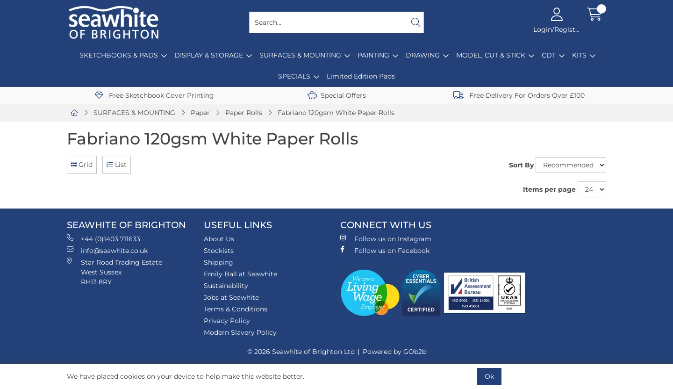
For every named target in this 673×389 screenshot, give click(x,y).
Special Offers (337, 95)
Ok (489, 376)
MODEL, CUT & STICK (490, 55)
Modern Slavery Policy (240, 332)
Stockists (219, 250)
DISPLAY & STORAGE (208, 55)
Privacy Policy (227, 321)
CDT (549, 55)
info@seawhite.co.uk (107, 250)
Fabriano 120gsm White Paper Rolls (336, 112)
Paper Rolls (243, 112)
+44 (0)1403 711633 (103, 238)
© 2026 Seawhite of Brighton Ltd (301, 351)
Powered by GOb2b (394, 351)
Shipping (218, 262)
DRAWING (423, 55)
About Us (219, 239)
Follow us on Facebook (385, 250)
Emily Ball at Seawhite (240, 274)
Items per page (549, 189)
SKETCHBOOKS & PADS (118, 55)
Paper (200, 112)
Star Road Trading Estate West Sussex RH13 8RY (114, 272)
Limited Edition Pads (361, 76)
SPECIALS (294, 76)
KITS (579, 55)
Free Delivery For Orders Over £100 (519, 95)
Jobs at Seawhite (231, 297)
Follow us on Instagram (385, 238)
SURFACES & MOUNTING (300, 55)
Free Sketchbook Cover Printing (154, 95)
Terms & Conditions (235, 309)
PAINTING (373, 55)
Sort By (521, 165)
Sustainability (226, 285)
